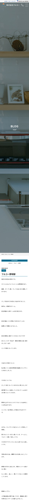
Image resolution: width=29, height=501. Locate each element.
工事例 (19, 263)
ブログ (6, 254)
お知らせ (10, 263)
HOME (2, 254)
